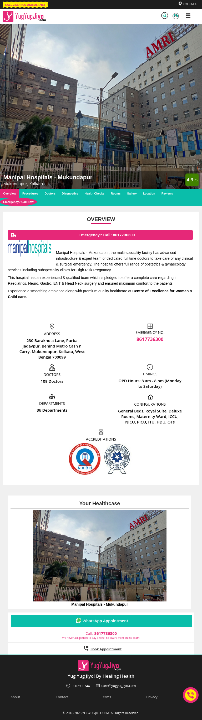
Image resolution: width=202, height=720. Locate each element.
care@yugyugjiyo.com (118, 685)
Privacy (152, 697)
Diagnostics (70, 193)
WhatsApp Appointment (105, 620)
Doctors (49, 193)
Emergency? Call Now (18, 201)
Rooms (115, 193)
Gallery (132, 193)
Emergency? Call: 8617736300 (71, 236)
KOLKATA (189, 4)
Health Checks (94, 193)
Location (149, 193)
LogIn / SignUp (176, 16)
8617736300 (150, 339)
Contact (62, 697)
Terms (106, 697)
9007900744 (81, 686)
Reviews (167, 193)
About (15, 697)
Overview (9, 193)
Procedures (30, 193)
